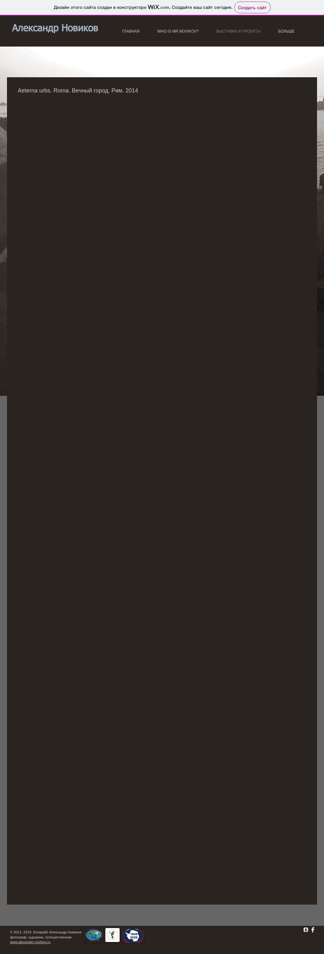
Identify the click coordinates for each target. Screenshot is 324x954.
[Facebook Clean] (312, 929)
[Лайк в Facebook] (219, 931)
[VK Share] (285, 928)
